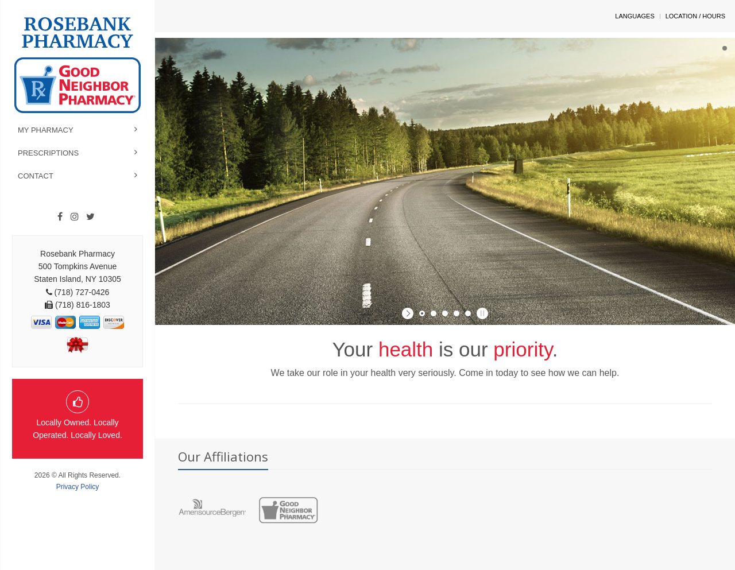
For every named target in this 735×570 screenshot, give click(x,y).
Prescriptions (48, 153)
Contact (35, 176)
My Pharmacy (46, 130)
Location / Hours (695, 16)
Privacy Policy (77, 487)
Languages (634, 16)
